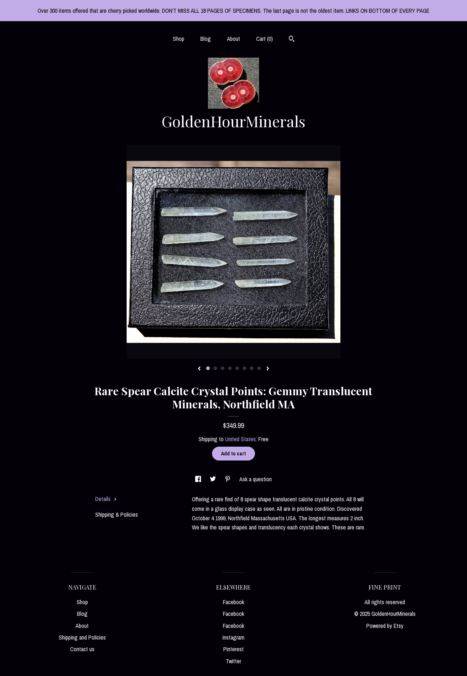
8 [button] (259, 368)
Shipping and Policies (82, 637)
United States (240, 439)
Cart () (264, 39)
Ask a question (255, 479)
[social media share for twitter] (213, 479)
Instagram (233, 637)
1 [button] (208, 368)
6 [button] (244, 368)
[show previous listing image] (199, 369)
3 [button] (222, 368)
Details (106, 499)
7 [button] (252, 368)
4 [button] (230, 368)
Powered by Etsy (385, 626)
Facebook (233, 602)
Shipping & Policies (116, 514)
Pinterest (233, 649)
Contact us (82, 649)
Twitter (233, 661)
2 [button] (215, 368)
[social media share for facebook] (198, 479)
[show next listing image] (268, 369)
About (233, 39)
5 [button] (237, 368)
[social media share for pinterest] (228, 479)
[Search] (291, 40)
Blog (205, 39)
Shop (178, 39)
